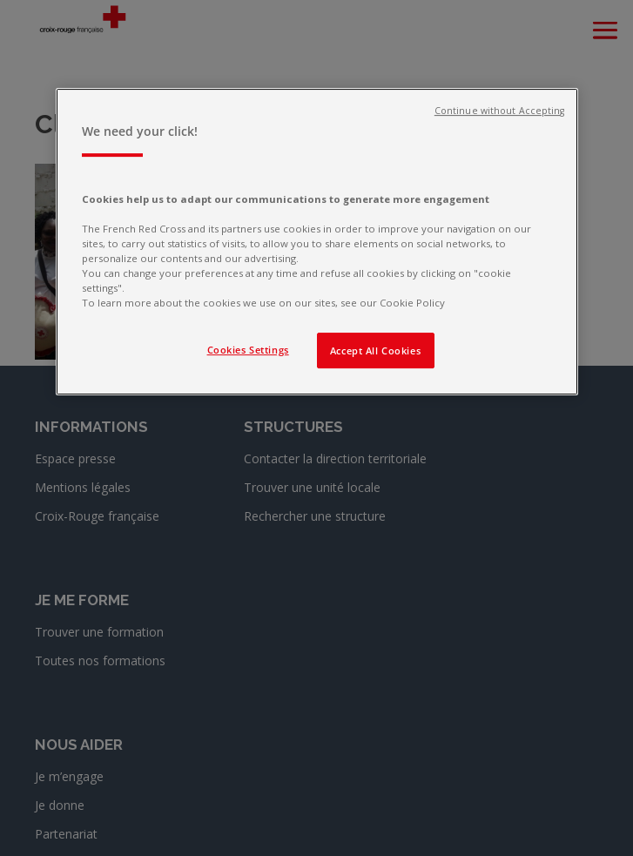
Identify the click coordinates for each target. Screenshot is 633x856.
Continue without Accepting (499, 111)
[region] (317, 242)
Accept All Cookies (375, 350)
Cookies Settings (248, 349)
